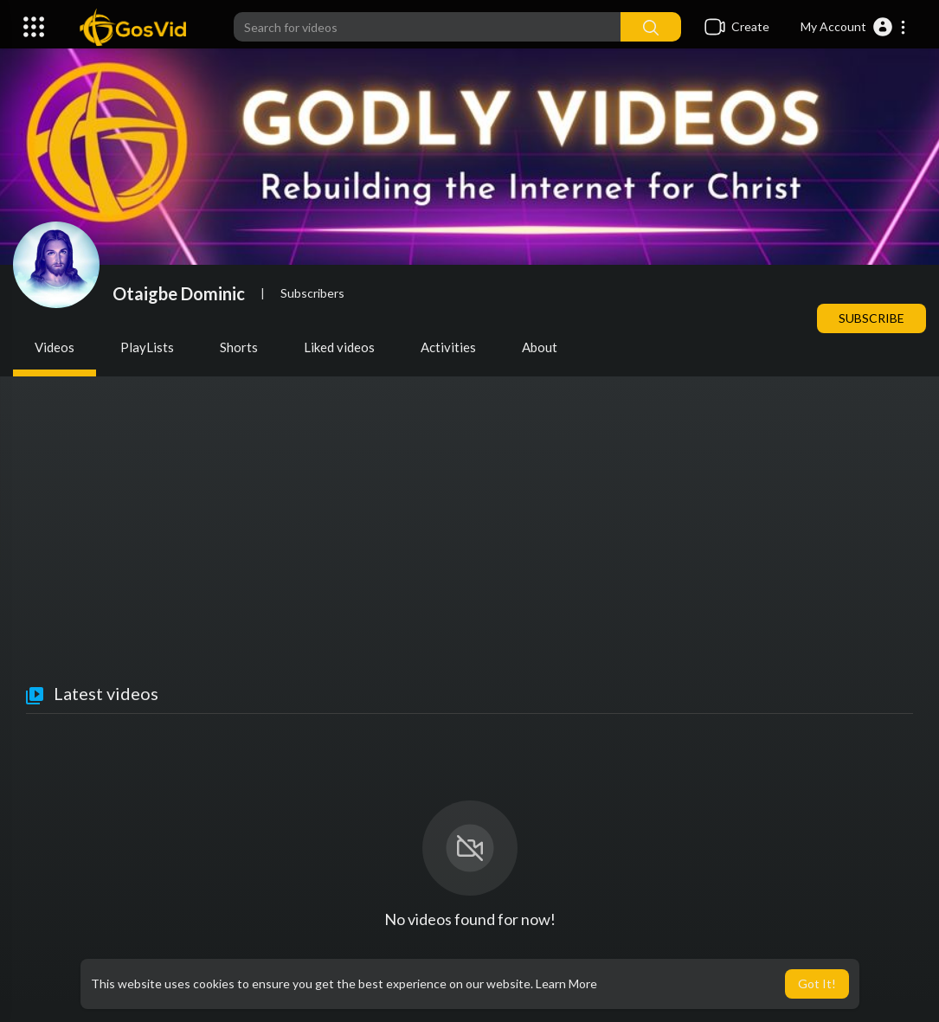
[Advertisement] (469, 554)
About (539, 347)
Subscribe (871, 318)
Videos (54, 347)
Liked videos (339, 347)
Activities (448, 347)
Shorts (239, 347)
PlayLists (147, 347)
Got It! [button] (817, 983)
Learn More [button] (566, 983)
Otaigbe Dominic (179, 293)
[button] (854, 27)
